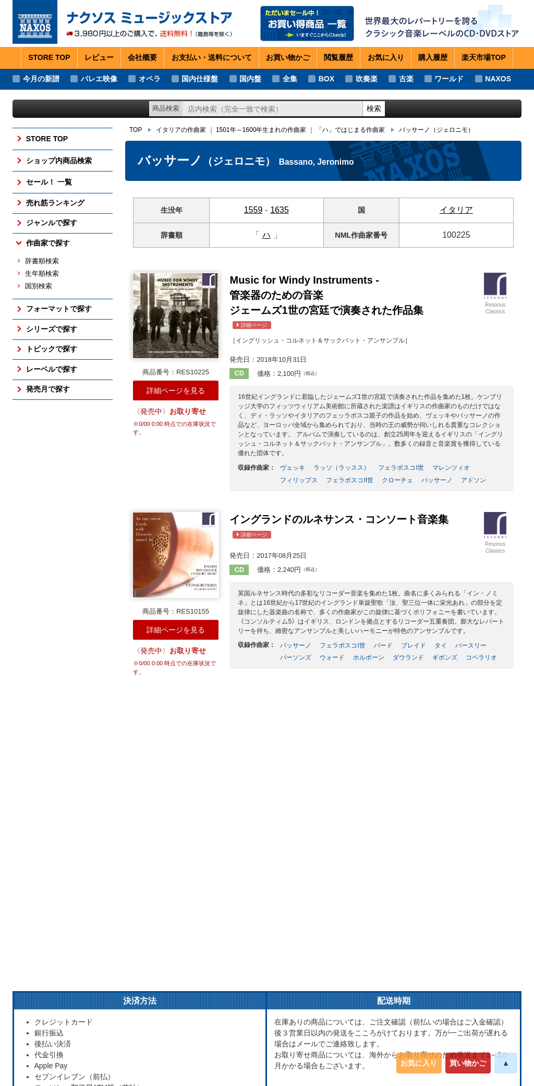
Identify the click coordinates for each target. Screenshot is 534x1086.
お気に (386, 58)
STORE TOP (49, 57)
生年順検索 (42, 273)
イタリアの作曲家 (181, 129)
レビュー (99, 57)
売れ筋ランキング (55, 203)
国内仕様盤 (199, 79)
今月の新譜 (41, 79)
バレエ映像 (99, 79)
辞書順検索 (42, 261)
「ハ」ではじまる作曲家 (350, 129)
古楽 (406, 79)
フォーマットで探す (59, 308)
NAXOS (498, 79)
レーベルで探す (51, 369)
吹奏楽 (367, 79)
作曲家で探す (48, 243)
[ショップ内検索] (273, 108)
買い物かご (468, 1063)
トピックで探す (51, 349)
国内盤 (250, 79)
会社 (142, 58)
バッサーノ (436, 129)
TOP (135, 129)
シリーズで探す (51, 329)
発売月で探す (48, 389)
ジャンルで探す (51, 222)
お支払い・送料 (212, 58)
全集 (290, 79)
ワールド (449, 79)
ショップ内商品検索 (59, 160)
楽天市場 (484, 58)
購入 (432, 58)
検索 (374, 108)
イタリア (456, 209)
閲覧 (338, 58)
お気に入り (418, 1063)
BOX (326, 79)
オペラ (150, 79)
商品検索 (165, 108)
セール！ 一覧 (49, 182)
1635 (279, 209)
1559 (253, 209)
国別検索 (38, 286)
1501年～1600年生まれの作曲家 (261, 129)
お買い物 (288, 58)
